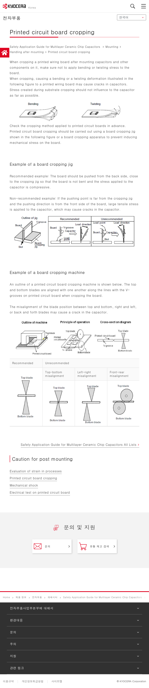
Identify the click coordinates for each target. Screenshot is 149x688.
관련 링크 (17, 668)
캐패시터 (52, 597)
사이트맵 (56, 681)
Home (6, 597)
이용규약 (8, 681)
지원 (13, 656)
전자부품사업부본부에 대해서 (32, 608)
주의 (13, 644)
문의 (42, 546)
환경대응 (16, 620)
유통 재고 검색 (94, 546)
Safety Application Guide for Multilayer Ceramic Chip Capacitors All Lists (79, 444)
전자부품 (37, 597)
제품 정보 (21, 597)
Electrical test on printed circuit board (40, 492)
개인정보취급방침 (32, 681)
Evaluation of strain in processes (36, 471)
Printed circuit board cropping (33, 478)
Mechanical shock (24, 485)
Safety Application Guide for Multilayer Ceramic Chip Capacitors (102, 597)
